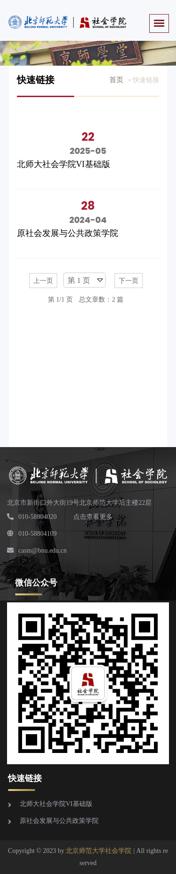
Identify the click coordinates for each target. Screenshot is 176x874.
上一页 (43, 280)
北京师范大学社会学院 (98, 850)
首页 (116, 80)
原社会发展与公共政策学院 (67, 233)
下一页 (128, 280)
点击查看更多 (93, 516)
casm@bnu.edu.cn (37, 550)
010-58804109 (32, 533)
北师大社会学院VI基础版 (63, 164)
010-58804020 (32, 516)
